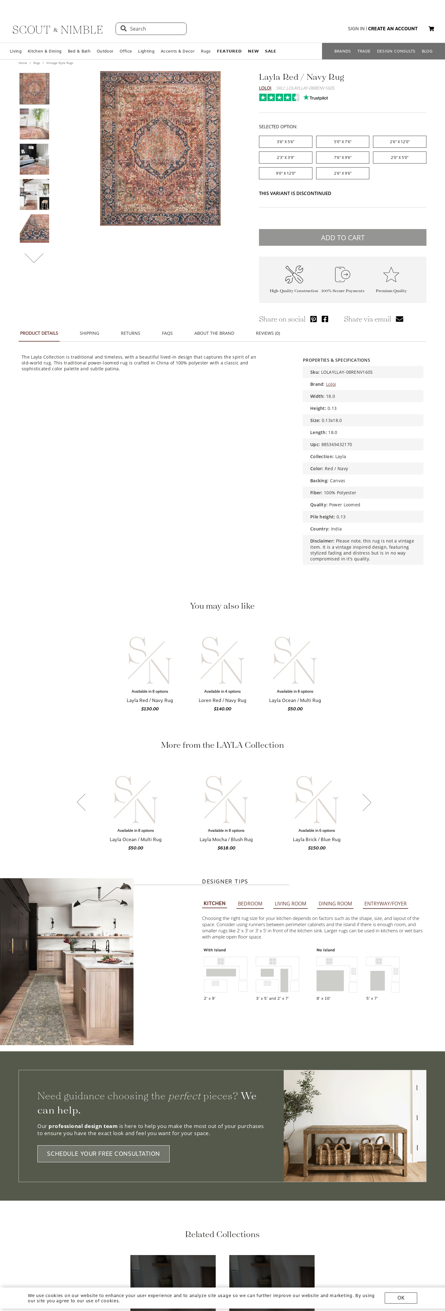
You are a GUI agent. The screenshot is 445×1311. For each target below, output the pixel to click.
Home (23, 63)
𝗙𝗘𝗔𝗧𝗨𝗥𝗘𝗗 (229, 51)
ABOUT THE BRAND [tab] (214, 329)
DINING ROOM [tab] (335, 739)
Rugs (205, 51)
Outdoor (105, 51)
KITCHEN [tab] (215, 739)
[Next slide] (366, 718)
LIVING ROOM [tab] (290, 739)
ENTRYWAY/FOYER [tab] (385, 739)
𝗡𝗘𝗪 (253, 51)
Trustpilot (262, 96)
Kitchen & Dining (44, 51)
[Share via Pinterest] (313, 315)
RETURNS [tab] (130, 329)
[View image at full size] (160, 148)
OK (401, 1298)
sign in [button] (356, 29)
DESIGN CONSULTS (396, 51)
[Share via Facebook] (325, 315)
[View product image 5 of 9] (34, 229)
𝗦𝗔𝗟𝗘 (270, 51)
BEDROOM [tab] (250, 739)
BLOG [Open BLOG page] (427, 51)
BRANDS (342, 51)
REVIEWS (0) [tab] (268, 329)
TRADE (364, 51)
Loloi (265, 88)
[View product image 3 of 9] (34, 159)
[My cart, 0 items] (431, 29)
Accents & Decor (178, 51)
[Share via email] (399, 315)
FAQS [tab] (167, 329)
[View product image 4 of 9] (34, 194)
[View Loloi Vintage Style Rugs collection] (271, 1134)
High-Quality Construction (294, 287)
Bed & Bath (79, 51)
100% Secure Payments (342, 287)
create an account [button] (393, 29)
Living (16, 51)
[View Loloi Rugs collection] (173, 1134)
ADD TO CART (343, 233)
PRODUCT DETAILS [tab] (39, 329)
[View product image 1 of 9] (34, 88)
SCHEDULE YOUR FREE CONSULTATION (103, 989)
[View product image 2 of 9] (34, 124)
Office (126, 51)
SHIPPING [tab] (89, 329)
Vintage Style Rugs (59, 63)
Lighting (146, 51)
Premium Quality (391, 287)
